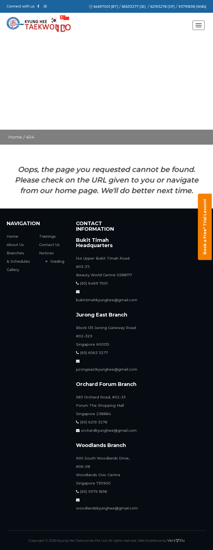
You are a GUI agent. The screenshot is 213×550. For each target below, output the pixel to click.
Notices (46, 253)
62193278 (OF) (162, 6)
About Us (15, 244)
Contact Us (49, 244)
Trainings (47, 236)
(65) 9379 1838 (91, 491)
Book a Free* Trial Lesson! (204, 227)
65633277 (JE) (134, 6)
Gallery (13, 269)
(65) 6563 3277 (92, 352)
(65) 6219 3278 (91, 422)
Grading (57, 261)
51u (182, 540)
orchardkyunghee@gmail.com (106, 430)
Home (15, 137)
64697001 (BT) (105, 6)
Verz (173, 540)
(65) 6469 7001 (92, 283)
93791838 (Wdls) (192, 6)
